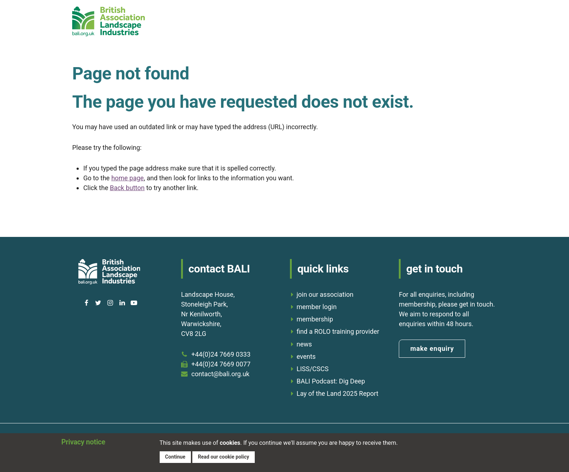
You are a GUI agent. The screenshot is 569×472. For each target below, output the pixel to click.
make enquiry (432, 348)
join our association (324, 294)
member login (316, 307)
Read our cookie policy (226, 456)
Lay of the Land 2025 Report (337, 393)
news (304, 344)
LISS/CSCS (312, 369)
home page (127, 178)
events (306, 356)
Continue (176, 456)
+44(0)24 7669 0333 (220, 354)
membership (314, 319)
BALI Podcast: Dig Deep (330, 381)
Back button (127, 188)
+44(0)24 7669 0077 (220, 364)
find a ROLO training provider (337, 331)
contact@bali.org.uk (220, 374)
